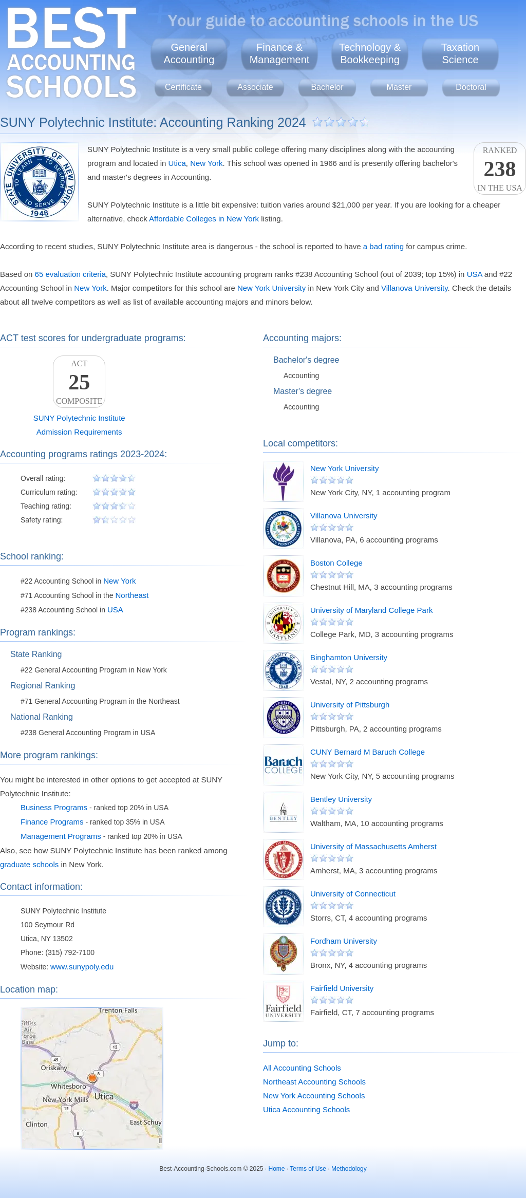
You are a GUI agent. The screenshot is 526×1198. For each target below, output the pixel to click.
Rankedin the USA (499, 169)
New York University (271, 288)
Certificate (183, 87)
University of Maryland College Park (371, 610)
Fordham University (343, 941)
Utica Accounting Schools (306, 1109)
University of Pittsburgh (349, 704)
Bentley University (341, 799)
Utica (177, 163)
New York (206, 163)
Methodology (349, 1168)
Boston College (336, 562)
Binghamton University (348, 657)
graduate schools (29, 864)
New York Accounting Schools (314, 1095)
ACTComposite (79, 382)
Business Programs (54, 807)
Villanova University (414, 288)
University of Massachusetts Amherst (373, 846)
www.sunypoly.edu (82, 966)
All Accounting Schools (302, 1067)
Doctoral (471, 87)
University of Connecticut (353, 893)
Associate (255, 87)
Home (277, 1168)
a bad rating (383, 246)
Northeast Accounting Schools (314, 1081)
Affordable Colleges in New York (204, 218)
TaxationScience (460, 53)
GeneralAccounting (189, 53)
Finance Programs (52, 821)
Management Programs (61, 836)
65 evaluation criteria (70, 274)
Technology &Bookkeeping (370, 53)
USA (474, 274)
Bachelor (327, 87)
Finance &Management (280, 53)
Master (399, 87)
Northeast (131, 595)
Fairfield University (341, 988)
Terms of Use (308, 1168)
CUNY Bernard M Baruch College (367, 751)
